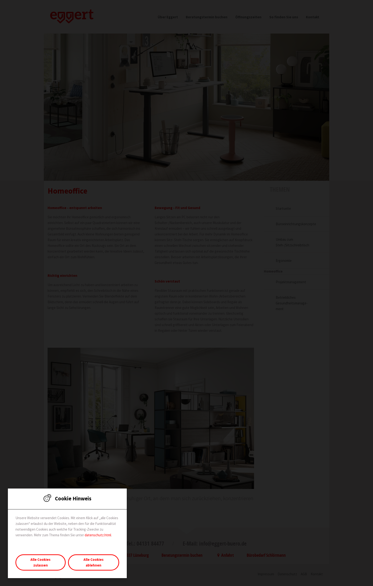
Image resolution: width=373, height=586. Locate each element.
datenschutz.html (98, 535)
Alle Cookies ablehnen (93, 562)
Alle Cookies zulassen (40, 562)
